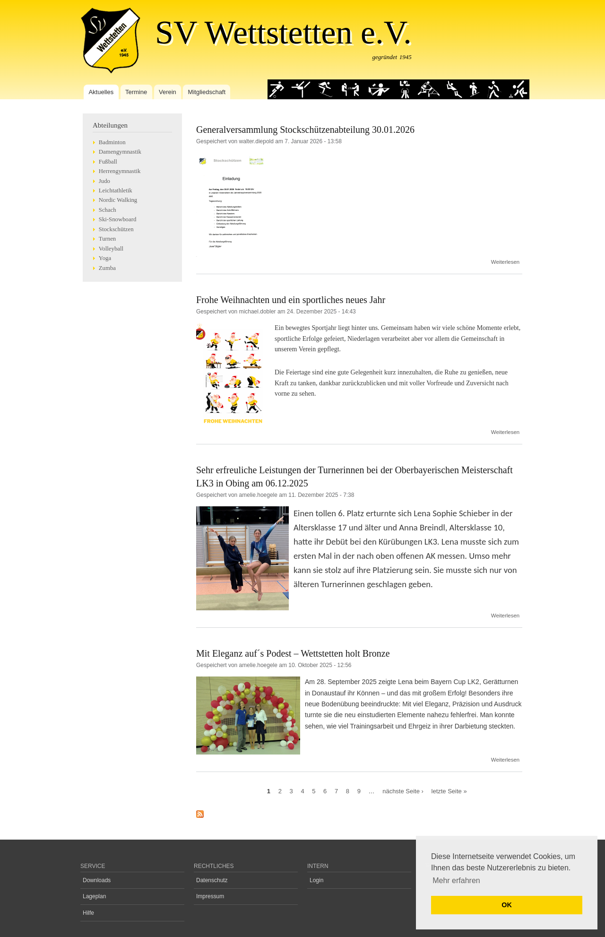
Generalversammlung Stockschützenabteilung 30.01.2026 (305, 129)
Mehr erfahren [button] (456, 880)
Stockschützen (116, 229)
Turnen (107, 238)
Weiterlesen (505, 262)
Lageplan (94, 896)
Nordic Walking (118, 200)
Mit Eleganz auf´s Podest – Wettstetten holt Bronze (293, 653)
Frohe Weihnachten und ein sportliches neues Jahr (290, 300)
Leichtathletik (115, 190)
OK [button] (506, 905)
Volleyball (111, 248)
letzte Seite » (449, 790)
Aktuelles (100, 91)
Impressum (210, 896)
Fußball (108, 161)
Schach (107, 210)
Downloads (97, 880)
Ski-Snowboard (118, 219)
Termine (136, 91)
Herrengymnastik (120, 171)
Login (316, 880)
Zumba (107, 268)
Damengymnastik (120, 151)
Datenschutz (212, 880)
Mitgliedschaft (206, 91)
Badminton (112, 142)
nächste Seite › (403, 790)
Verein (167, 91)
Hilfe (88, 913)
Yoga (105, 258)
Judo (104, 181)
